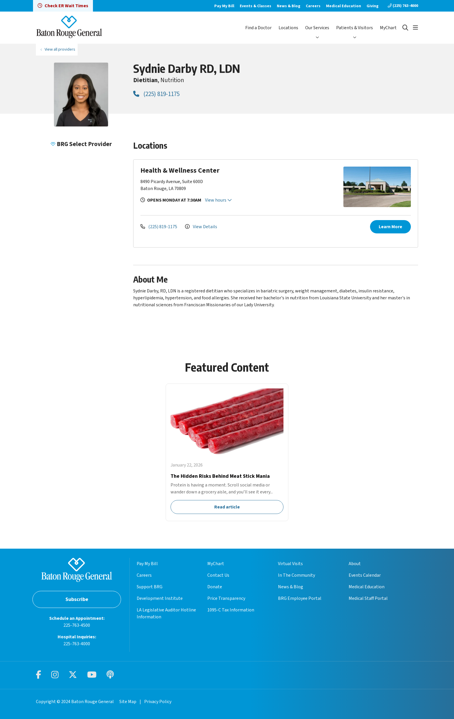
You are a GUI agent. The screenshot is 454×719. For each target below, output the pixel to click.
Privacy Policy (157, 701)
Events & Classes (255, 6)
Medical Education (343, 6)
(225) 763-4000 (403, 6)
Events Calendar (365, 575)
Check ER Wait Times (63, 6)
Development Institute (160, 598)
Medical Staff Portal (368, 598)
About (355, 564)
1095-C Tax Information (230, 610)
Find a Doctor (258, 28)
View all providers (60, 49)
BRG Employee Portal (299, 598)
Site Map (127, 701)
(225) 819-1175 (156, 94)
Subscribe (76, 599)
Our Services (317, 28)
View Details (201, 227)
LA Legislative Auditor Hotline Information (166, 613)
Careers (313, 6)
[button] (415, 28)
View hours (218, 200)
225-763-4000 (76, 644)
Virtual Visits (290, 564)
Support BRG (149, 587)
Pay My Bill (224, 6)
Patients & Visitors (354, 28)
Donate (214, 587)
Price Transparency (226, 598)
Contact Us (218, 575)
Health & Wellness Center (179, 170)
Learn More (390, 227)
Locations (288, 28)
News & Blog (288, 6)
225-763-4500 (76, 625)
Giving (372, 6)
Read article (227, 452)
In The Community (296, 575)
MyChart (388, 28)
